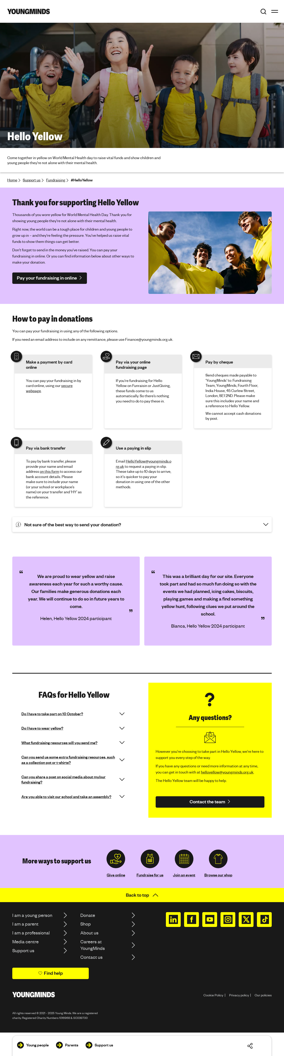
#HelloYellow (82, 180)
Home (12, 180)
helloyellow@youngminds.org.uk (227, 772)
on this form (49, 471)
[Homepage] (28, 11)
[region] (142, 601)
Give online (116, 875)
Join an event (184, 875)
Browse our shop (218, 875)
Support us (32, 180)
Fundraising (55, 180)
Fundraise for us (150, 875)
